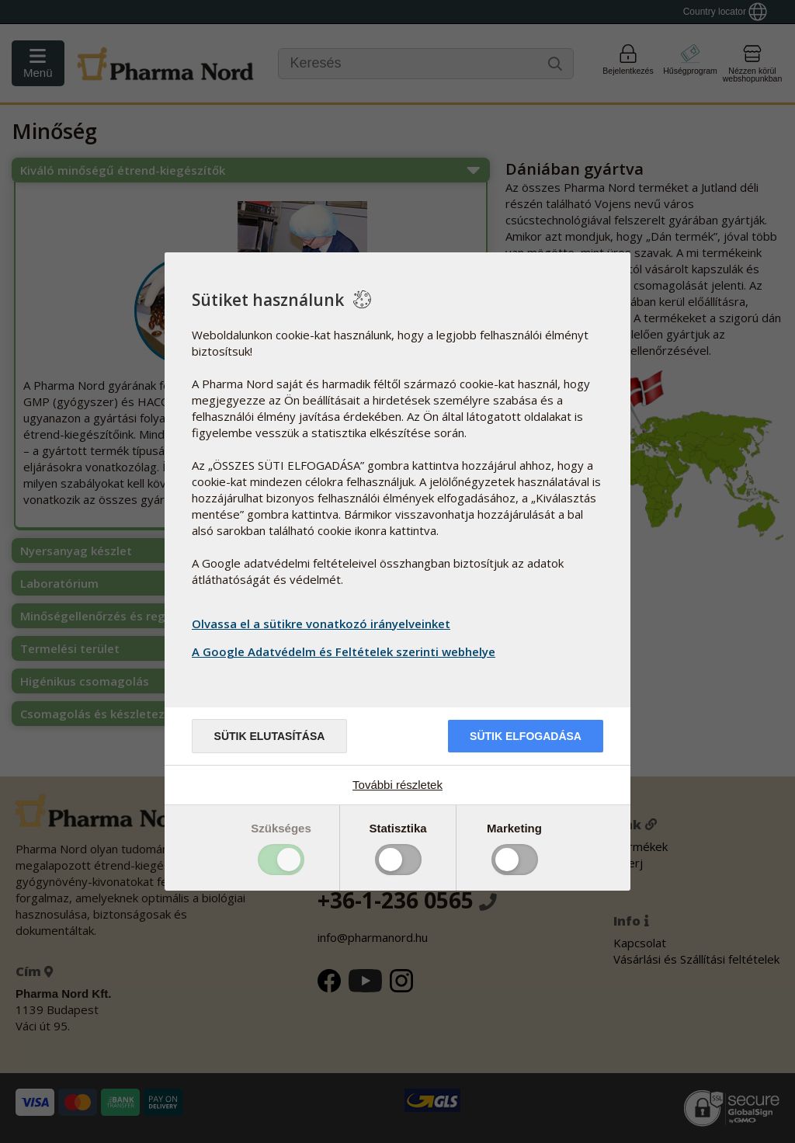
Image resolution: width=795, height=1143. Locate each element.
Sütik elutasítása (269, 736)
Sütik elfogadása (525, 736)
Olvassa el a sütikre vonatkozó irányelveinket (321, 623)
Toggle (281, 859)
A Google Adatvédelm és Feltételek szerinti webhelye (345, 651)
